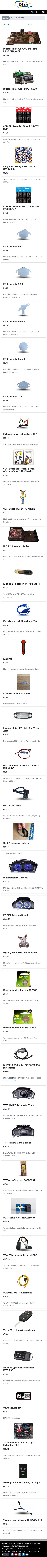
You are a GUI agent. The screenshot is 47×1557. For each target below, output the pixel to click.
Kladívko (7, 659)
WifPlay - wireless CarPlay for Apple (21, 1482)
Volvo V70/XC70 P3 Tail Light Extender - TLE (18, 1443)
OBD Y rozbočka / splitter (16, 843)
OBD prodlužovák (12, 805)
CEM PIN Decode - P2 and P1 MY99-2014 (21, 127)
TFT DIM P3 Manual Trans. (17, 1142)
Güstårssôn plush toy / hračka (19, 509)
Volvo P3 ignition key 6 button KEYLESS (18, 1369)
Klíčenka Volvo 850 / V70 (16, 693)
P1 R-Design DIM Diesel (15, 877)
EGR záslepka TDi (12, 396)
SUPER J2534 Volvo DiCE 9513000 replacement (21, 1066)
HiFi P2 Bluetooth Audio (16, 546)
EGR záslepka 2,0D (13, 284)
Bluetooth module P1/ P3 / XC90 (20, 89)
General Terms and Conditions (12, 1543)
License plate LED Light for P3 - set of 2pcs (23, 729)
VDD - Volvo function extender (19, 1217)
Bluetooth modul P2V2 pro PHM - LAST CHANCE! (20, 50)
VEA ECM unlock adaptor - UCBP (20, 1255)
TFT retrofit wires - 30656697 (19, 1180)
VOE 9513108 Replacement (17, 1292)
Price (30, 24)
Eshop (5, 18)
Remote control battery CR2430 (20, 1027)
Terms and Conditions (32, 1543)
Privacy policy (7, 1546)
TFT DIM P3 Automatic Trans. (19, 1105)
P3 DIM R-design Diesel (15, 915)
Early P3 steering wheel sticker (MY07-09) (19, 167)
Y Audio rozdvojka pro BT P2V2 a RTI (22, 1520)
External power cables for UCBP (20, 434)
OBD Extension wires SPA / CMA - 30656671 (20, 766)
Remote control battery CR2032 (20, 990)
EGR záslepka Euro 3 (14, 321)
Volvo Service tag (12, 1407)
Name (6, 24)
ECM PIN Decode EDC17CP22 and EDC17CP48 (21, 207)
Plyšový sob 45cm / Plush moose (20, 952)
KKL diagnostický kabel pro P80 (20, 621)
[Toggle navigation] (14, 12)
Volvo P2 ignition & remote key (19, 1330)
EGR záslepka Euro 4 (14, 359)
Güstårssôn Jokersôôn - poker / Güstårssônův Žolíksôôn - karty (19, 470)
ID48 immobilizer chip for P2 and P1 (21, 584)
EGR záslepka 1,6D (12, 246)
